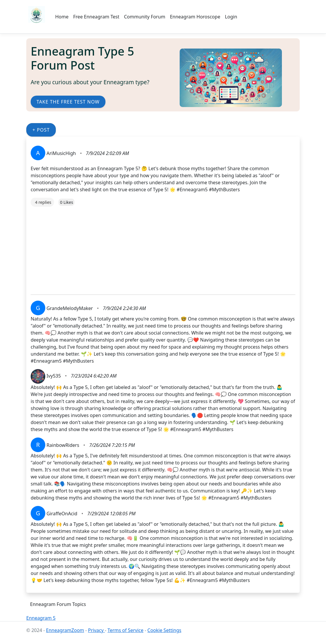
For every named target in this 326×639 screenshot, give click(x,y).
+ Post (41, 130)
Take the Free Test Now (68, 102)
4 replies (43, 202)
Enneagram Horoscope (195, 16)
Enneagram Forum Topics (58, 604)
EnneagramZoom (65, 630)
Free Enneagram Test (96, 16)
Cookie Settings (164, 630)
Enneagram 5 (41, 618)
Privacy (96, 630)
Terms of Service (125, 630)
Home (62, 16)
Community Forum (144, 16)
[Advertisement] (163, 248)
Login (231, 16)
